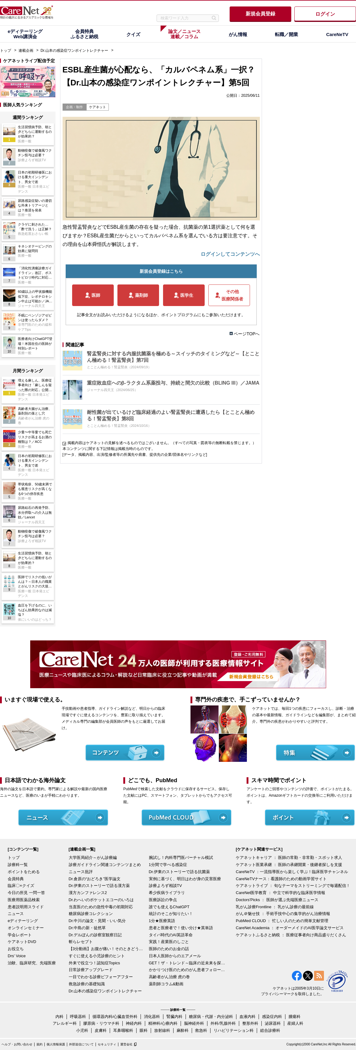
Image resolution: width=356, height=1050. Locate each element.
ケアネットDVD (22, 941)
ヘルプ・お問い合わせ (17, 1044)
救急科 (201, 1030)
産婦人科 (295, 1023)
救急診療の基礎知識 (87, 984)
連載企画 (25, 50)
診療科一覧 (18, 864)
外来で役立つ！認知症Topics (94, 963)
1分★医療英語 (162, 920)
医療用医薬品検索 (24, 899)
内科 (59, 1016)
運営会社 (126, 1044)
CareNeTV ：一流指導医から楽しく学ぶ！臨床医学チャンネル (292, 871)
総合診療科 (270, 1030)
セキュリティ (107, 1044)
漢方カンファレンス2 (88, 892)
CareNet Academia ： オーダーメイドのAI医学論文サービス (290, 927)
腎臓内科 (174, 1016)
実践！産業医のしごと (169, 941)
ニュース (16, 913)
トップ (5, 50)
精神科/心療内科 (163, 1023)
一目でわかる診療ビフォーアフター (101, 976)
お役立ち (16, 948)
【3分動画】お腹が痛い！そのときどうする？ (107, 948)
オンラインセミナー (26, 927)
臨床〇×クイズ (21, 885)
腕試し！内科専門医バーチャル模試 (181, 857)
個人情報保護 (56, 1044)
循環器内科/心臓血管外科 (115, 1016)
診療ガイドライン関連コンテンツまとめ (105, 864)
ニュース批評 (81, 871)
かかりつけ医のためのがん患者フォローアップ (187, 969)
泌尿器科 (273, 1023)
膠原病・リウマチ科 (101, 1023)
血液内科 (247, 1016)
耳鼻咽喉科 (123, 1030)
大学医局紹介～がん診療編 (93, 857)
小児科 (82, 1030)
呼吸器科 (78, 1016)
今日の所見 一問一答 (26, 892)
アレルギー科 (65, 1023)
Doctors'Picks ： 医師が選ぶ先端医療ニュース (277, 899)
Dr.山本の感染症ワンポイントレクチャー (74, 50)
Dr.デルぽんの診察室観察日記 (95, 935)
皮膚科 (101, 1030)
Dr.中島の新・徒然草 (87, 927)
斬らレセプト (81, 941)
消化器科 (152, 1016)
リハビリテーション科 (234, 1030)
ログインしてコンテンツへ (230, 254)
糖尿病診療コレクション (91, 913)
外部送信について (81, 1044)
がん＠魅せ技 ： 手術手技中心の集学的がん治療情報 (283, 913)
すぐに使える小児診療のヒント (97, 956)
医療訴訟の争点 (163, 899)
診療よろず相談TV (165, 885)
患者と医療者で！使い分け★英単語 (181, 927)
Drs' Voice (17, 956)
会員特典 (16, 878)
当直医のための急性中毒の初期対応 (101, 907)
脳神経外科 (194, 1023)
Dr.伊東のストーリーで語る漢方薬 (99, 885)
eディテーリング (23, 920)
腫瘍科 (294, 1016)
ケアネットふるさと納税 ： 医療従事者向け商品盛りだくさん (291, 935)
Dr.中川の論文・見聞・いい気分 (97, 920)
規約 (39, 1044)
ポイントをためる (24, 871)
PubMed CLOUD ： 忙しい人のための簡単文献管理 (282, 920)
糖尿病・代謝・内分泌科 (211, 1016)
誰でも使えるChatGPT (169, 907)
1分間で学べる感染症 (168, 864)
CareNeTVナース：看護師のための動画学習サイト (281, 878)
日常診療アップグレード (91, 969)
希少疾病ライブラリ (167, 892)
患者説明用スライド (26, 907)
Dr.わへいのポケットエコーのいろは (101, 899)
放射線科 (162, 1030)
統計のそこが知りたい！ (171, 913)
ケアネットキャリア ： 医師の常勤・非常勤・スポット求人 (289, 857)
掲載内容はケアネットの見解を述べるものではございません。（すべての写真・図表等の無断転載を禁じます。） (162, 443)
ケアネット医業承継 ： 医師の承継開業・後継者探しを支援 (289, 864)
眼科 (144, 1030)
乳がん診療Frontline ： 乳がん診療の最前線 (275, 907)
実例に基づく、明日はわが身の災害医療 (185, 878)
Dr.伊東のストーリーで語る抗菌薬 (179, 871)
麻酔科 (183, 1030)
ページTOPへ (247, 333)
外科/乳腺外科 (223, 1023)
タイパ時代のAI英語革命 (171, 935)
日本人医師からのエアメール (175, 956)
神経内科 (134, 1023)
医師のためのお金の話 (169, 948)
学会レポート (20, 935)
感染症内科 (272, 1016)
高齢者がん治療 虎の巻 (169, 976)
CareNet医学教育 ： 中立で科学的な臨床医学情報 (280, 892)
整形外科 (250, 1023)
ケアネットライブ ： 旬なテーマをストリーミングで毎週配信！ (293, 885)
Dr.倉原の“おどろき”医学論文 (95, 878)
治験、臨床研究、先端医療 (32, 963)
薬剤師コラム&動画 (166, 984)
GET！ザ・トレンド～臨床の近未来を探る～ (187, 963)
